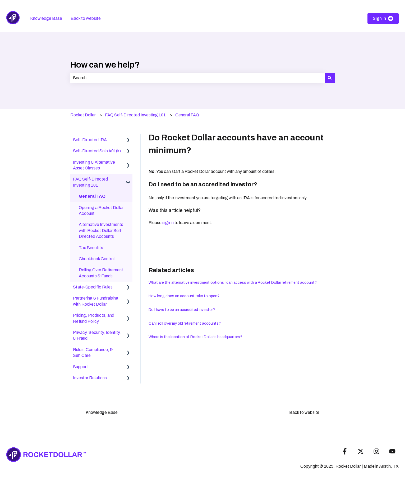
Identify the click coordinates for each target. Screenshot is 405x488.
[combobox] (197, 78)
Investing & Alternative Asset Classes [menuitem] (94, 165)
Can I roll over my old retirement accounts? (185, 323)
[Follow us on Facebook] (344, 451)
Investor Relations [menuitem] (90, 378)
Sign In (383, 18)
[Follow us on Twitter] (360, 451)
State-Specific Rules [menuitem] (93, 287)
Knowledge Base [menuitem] (102, 412)
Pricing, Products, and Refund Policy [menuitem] (93, 318)
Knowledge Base (46, 18)
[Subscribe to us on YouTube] (392, 451)
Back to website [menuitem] (304, 412)
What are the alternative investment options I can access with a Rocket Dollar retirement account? (233, 283)
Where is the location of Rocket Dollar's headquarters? (195, 337)
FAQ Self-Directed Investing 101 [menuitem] (90, 182)
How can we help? (105, 64)
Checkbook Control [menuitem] (96, 259)
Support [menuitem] (80, 366)
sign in (168, 222)
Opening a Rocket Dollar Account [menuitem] (101, 210)
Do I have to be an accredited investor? (182, 310)
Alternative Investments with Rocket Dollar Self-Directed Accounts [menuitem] (101, 230)
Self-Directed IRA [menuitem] (90, 140)
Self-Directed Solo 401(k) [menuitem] (97, 151)
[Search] (330, 78)
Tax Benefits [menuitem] (91, 247)
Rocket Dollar (83, 115)
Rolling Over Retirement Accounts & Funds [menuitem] (101, 273)
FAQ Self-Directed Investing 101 (135, 115)
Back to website (86, 18)
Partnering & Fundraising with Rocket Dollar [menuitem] (95, 301)
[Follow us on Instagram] (376, 451)
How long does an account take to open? (184, 296)
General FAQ (187, 115)
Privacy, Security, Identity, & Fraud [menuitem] (97, 335)
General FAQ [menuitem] (92, 196)
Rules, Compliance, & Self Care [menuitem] (93, 352)
